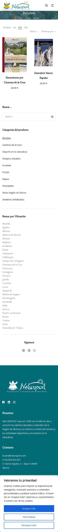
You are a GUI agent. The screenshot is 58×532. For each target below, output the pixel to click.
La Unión (6, 283)
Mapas (5, 179)
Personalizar (29, 516)
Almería (6, 238)
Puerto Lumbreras (11, 313)
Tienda (28, 18)
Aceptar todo (29, 508)
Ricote (5, 316)
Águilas (5, 227)
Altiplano (6, 242)
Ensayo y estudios (11, 158)
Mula (4, 305)
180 (26, 27)
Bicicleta (6, 138)
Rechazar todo (29, 525)
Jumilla (5, 279)
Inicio (21, 18)
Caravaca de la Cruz (12, 264)
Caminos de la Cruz (12, 144)
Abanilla (6, 223)
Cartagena (7, 272)
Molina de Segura (11, 294)
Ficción (5, 172)
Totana (6, 320)
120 (20, 27)
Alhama (6, 231)
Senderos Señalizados (13, 199)
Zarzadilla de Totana (12, 327)
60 (14, 27)
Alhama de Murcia (11, 234)
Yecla (5, 324)
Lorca (5, 286)
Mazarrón (7, 290)
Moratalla (7, 301)
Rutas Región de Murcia (14, 192)
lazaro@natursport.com (14, 455)
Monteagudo (8, 298)
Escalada (6, 165)
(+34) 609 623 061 (11, 459)
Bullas (5, 249)
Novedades (8, 185)
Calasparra (7, 253)
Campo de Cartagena (13, 260)
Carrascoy (7, 268)
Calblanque (7, 257)
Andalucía (7, 246)
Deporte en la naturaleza (14, 151)
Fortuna (6, 275)
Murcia (5, 309)
